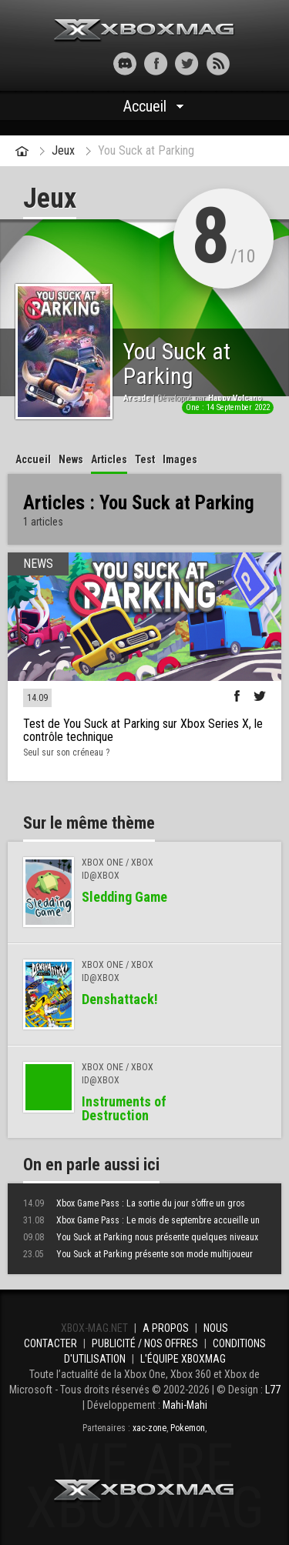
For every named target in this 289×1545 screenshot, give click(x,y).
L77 (273, 1389)
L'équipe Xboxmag (183, 1359)
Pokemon (187, 1428)
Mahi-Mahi (185, 1405)
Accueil (144, 106)
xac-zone (149, 1428)
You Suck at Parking (146, 150)
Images (180, 459)
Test (145, 459)
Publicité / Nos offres (145, 1343)
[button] (71, 63)
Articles (109, 459)
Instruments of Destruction (124, 1108)
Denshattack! (120, 999)
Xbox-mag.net (144, 30)
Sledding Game (124, 897)
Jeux (63, 150)
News (71, 459)
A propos (166, 1328)
